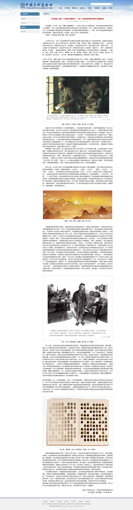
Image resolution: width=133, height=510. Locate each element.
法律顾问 (80, 501)
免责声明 (73, 501)
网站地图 (59, 501)
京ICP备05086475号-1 (79, 506)
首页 (60, 8)
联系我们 (52, 501)
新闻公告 (74, 8)
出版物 (104, 8)
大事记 (110, 8)
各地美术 (96, 8)
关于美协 (67, 8)
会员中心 (82, 8)
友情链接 (45, 501)
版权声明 (66, 501)
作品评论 (23, 23)
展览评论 (23, 27)
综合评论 (23, 31)
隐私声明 (87, 501)
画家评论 (23, 18)
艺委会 (90, 8)
